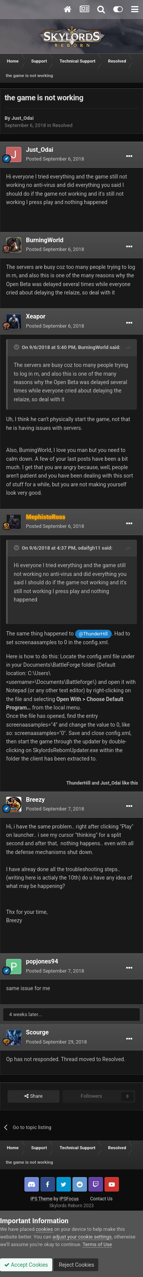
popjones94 (42, 961)
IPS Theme (42, 1198)
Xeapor (35, 316)
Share (33, 1096)
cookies (44, 1229)
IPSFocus (69, 1198)
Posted (55, 159)
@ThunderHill (93, 634)
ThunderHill (78, 783)
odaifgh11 (89, 548)
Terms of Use (97, 1244)
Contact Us (101, 1198)
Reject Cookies (76, 1265)
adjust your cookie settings (82, 1237)
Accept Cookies (26, 1265)
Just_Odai (22, 118)
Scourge (37, 1032)
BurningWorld (44, 240)
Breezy (35, 799)
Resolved (62, 125)
